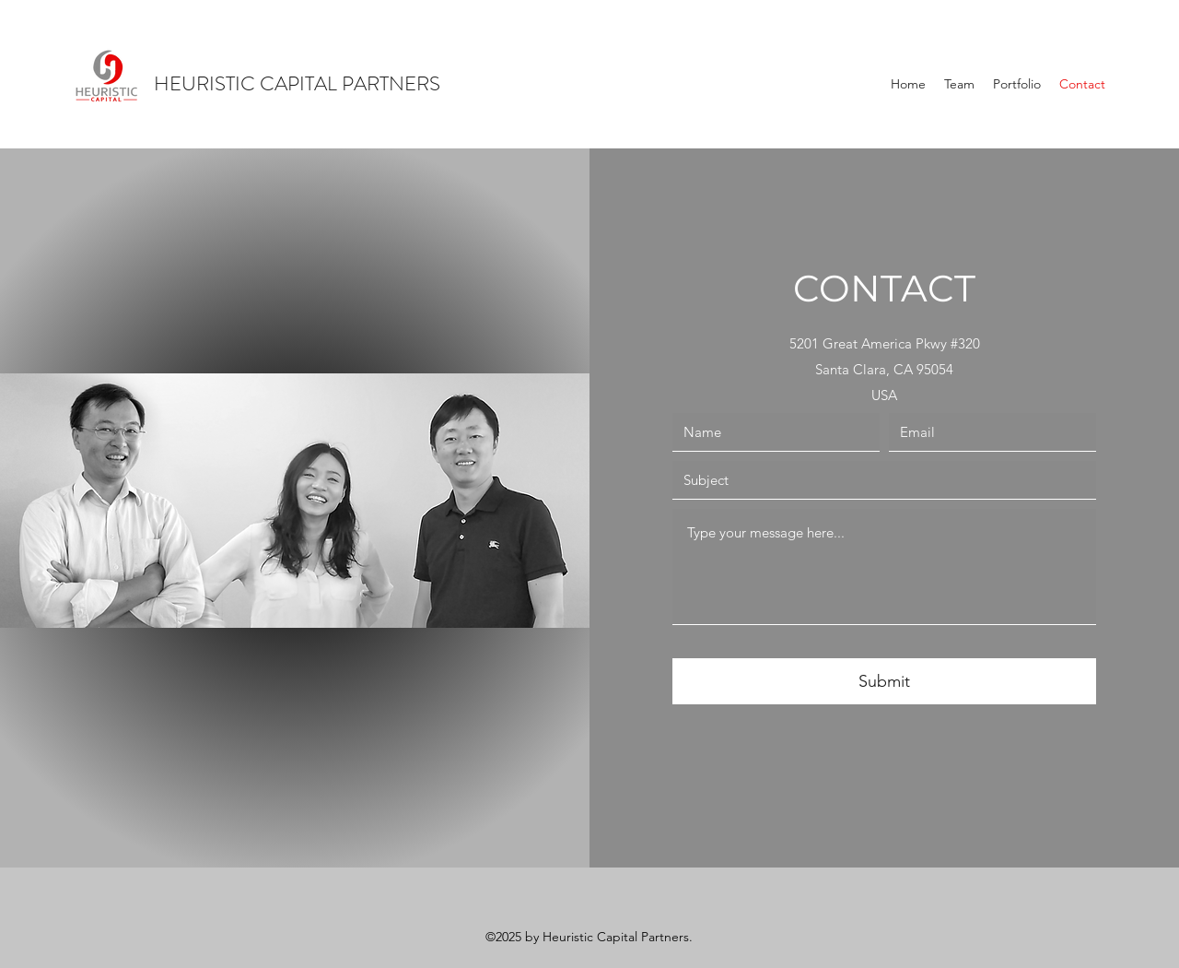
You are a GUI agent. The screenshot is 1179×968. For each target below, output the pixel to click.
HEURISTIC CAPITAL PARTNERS (297, 83)
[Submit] (884, 681)
